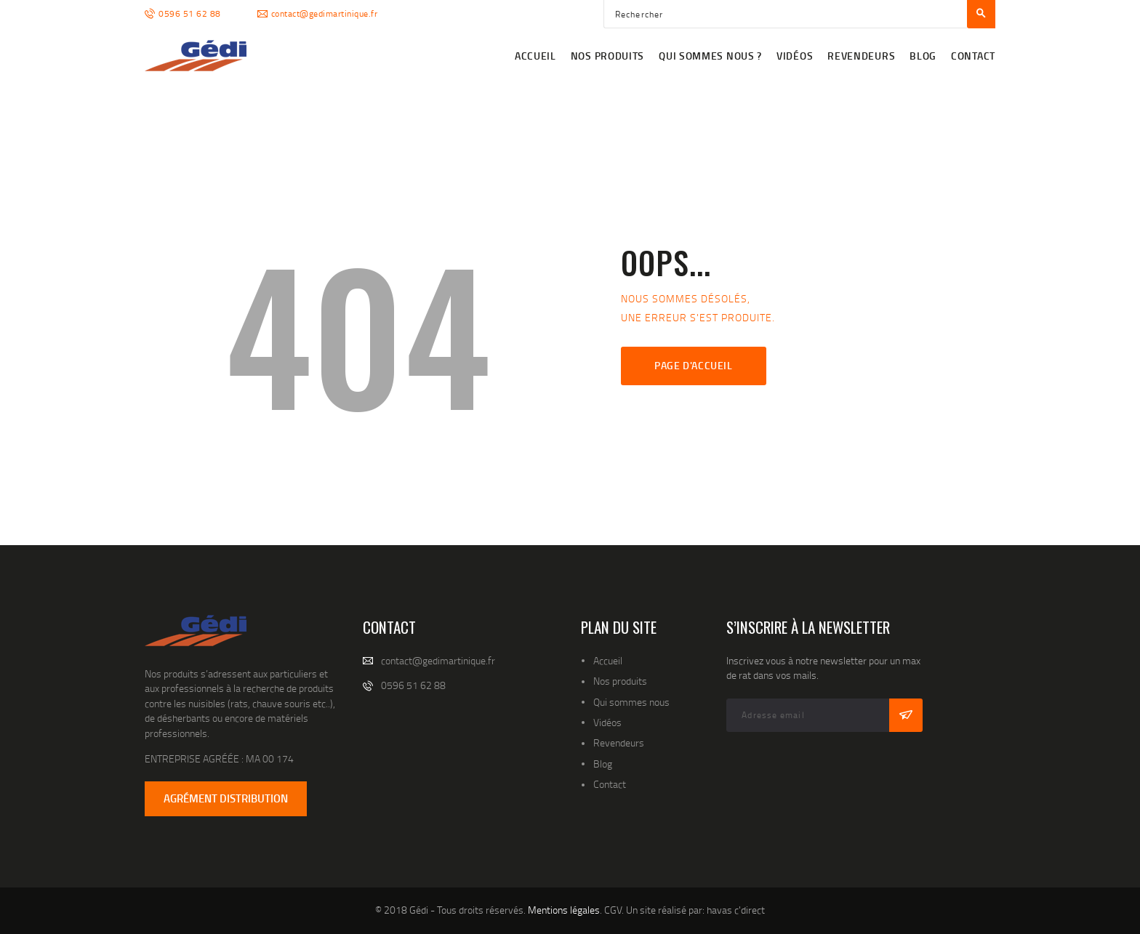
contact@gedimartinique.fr (438, 660)
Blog (602, 763)
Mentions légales (564, 910)
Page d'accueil (693, 365)
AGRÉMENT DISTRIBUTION (226, 798)
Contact (609, 784)
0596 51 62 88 (413, 685)
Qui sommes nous (631, 702)
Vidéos (607, 722)
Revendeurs (618, 742)
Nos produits (620, 681)
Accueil (607, 660)
